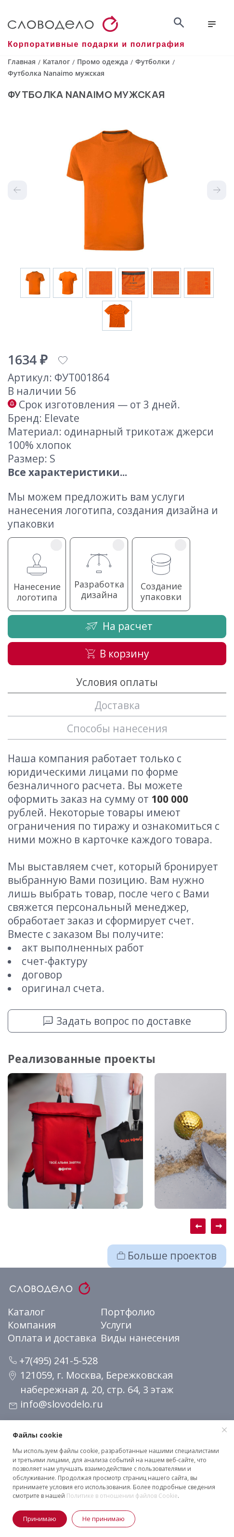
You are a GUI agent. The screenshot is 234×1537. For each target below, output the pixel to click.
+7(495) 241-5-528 (53, 1360)
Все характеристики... (67, 472)
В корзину (117, 653)
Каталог (26, 1311)
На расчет (117, 625)
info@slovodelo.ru (61, 1404)
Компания (32, 1324)
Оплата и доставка (52, 1337)
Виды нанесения (140, 1337)
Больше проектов (167, 1255)
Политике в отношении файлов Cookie (122, 1496)
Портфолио (128, 1311)
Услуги (116, 1324)
